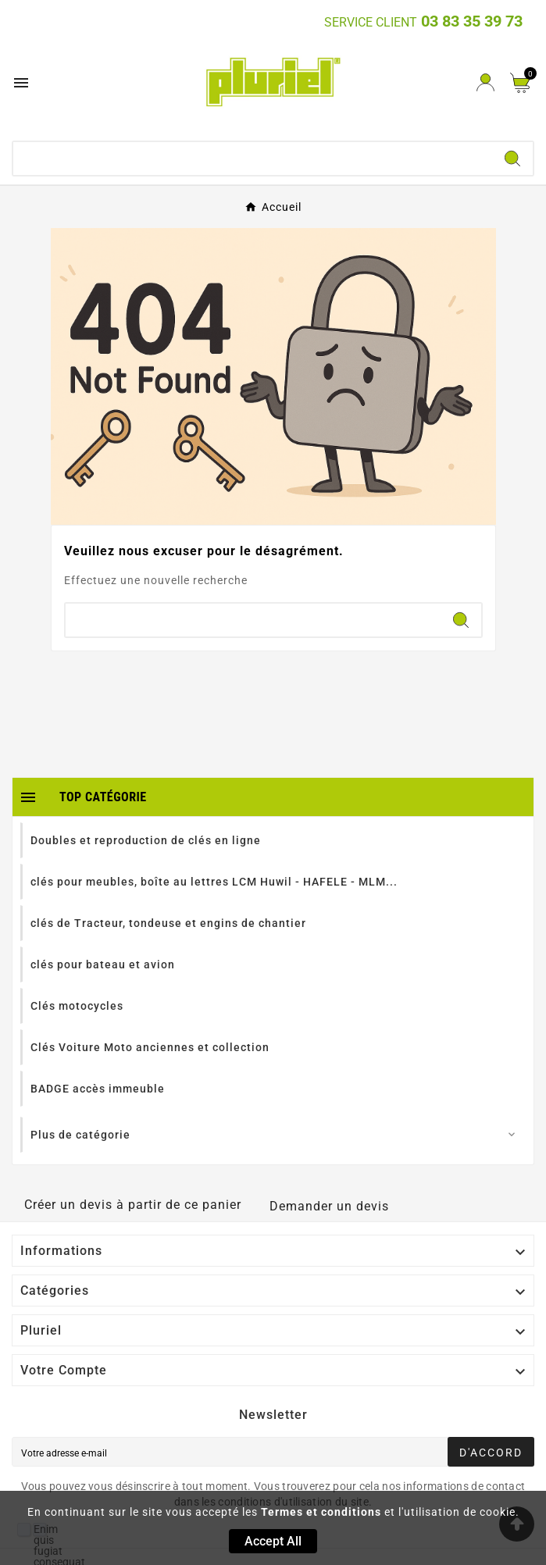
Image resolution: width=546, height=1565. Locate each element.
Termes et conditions (321, 1512)
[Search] (512, 158)
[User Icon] (485, 82)
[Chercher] (252, 158)
